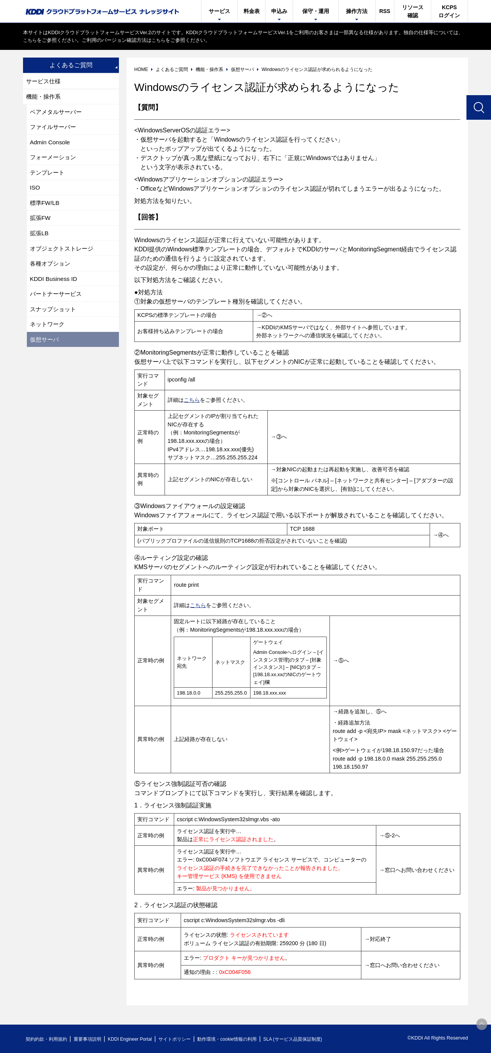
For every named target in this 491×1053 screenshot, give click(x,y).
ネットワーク (48, 333)
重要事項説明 (94, 1039)
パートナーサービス (57, 302)
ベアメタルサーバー (57, 113)
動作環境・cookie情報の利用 (246, 1039)
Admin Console (51, 144)
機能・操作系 (44, 97)
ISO (35, 191)
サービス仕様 (44, 81)
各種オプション (51, 270)
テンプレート (48, 176)
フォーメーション (54, 160)
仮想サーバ (45, 349)
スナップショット (54, 317)
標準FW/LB (45, 207)
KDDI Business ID (54, 286)
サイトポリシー (189, 1039)
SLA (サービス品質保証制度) (318, 1039)
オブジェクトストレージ (63, 254)
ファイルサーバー (54, 128)
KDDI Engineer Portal (140, 1039)
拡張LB (40, 239)
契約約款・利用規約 (48, 1039)
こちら (30, 40)
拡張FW (41, 223)
